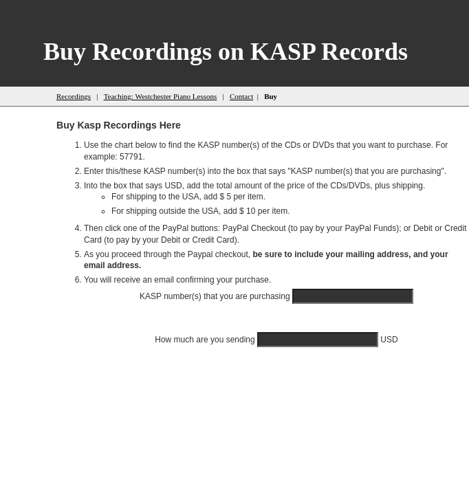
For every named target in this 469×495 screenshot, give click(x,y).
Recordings (73, 96)
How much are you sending (206, 339)
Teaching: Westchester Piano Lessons (160, 96)
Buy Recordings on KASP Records (225, 51)
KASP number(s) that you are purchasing (216, 296)
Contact (241, 96)
